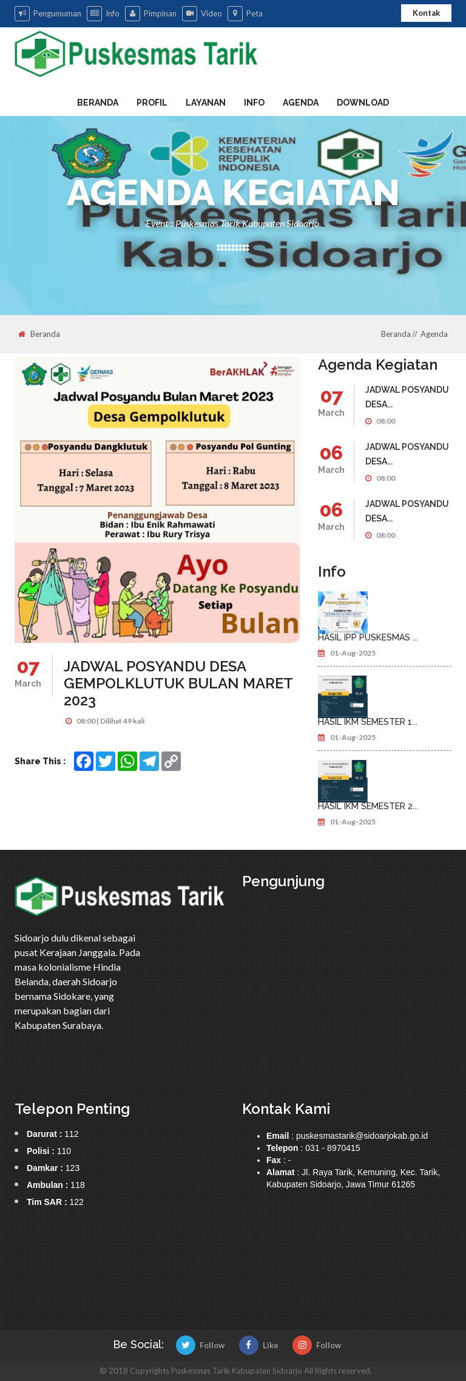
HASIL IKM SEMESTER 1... (367, 722)
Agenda (301, 102)
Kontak (426, 13)
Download (363, 102)
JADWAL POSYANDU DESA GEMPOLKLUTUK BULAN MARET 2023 (178, 683)
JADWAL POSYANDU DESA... (407, 397)
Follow (200, 1345)
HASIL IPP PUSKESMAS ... (368, 637)
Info (103, 13)
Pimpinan (151, 13)
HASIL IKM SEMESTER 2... (368, 806)
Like (259, 1345)
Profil (152, 102)
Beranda (97, 102)
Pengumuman (48, 13)
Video (202, 13)
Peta (245, 13)
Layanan (206, 102)
